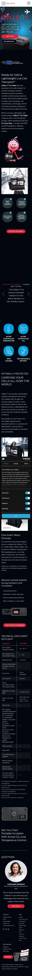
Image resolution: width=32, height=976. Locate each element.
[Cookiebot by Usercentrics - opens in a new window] (23, 459)
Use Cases (21, 923)
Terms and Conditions (21, 935)
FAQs (20, 932)
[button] (3, 294)
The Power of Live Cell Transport (23, 920)
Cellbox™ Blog (22, 925)
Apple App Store (7, 949)
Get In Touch (16, 906)
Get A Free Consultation (16, 231)
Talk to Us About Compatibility (14, 625)
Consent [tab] (5, 463)
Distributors (21, 930)
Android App (6, 951)
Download (8, 957)
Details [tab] (16, 463)
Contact (21, 917)
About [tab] (26, 463)
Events (20, 927)
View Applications (9, 41)
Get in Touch (10, 36)
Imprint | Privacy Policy (23, 939)
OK (16, 516)
